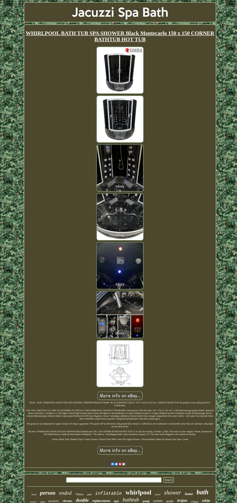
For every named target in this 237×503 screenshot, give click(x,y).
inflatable (108, 493)
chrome (67, 501)
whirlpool (138, 492)
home (189, 494)
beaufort (33, 502)
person (47, 493)
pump (146, 501)
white (206, 501)
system (158, 501)
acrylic (169, 501)
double (82, 500)
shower (172, 492)
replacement (101, 501)
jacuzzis (54, 501)
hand (33, 494)
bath (202, 492)
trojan (182, 500)
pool (89, 494)
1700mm (194, 502)
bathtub (131, 500)
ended (65, 493)
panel (157, 494)
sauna (42, 502)
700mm (79, 494)
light (116, 501)
